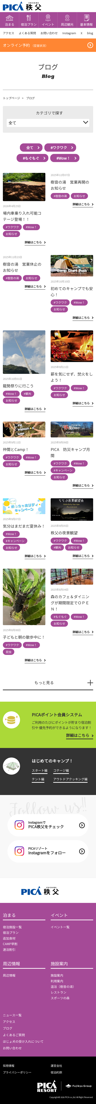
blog (90, 33)
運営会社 (56, 1066)
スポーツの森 (60, 998)
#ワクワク (59, 147)
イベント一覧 (60, 927)
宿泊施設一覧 (12, 927)
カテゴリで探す (49, 113)
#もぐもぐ (31, 158)
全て (29, 147)
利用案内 (57, 981)
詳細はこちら (77, 735)
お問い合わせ (49, 33)
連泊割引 (9, 949)
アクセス (8, 33)
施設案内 (59, 964)
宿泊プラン (11, 932)
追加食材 (9, 938)
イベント (59, 915)
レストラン (58, 992)
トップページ (11, 98)
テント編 (38, 779)
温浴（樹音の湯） (63, 986)
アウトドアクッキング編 (70, 779)
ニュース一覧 (12, 1015)
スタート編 (39, 770)
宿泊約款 (56, 1072)
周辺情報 (11, 964)
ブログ (7, 1028)
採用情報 (8, 1066)
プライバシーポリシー (17, 1072)
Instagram (69, 33)
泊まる (9, 915)
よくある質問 (27, 33)
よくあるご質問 (14, 1035)
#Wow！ (63, 158)
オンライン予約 (25, 45)
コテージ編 (61, 770)
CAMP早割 (10, 944)
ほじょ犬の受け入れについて (23, 1041)
